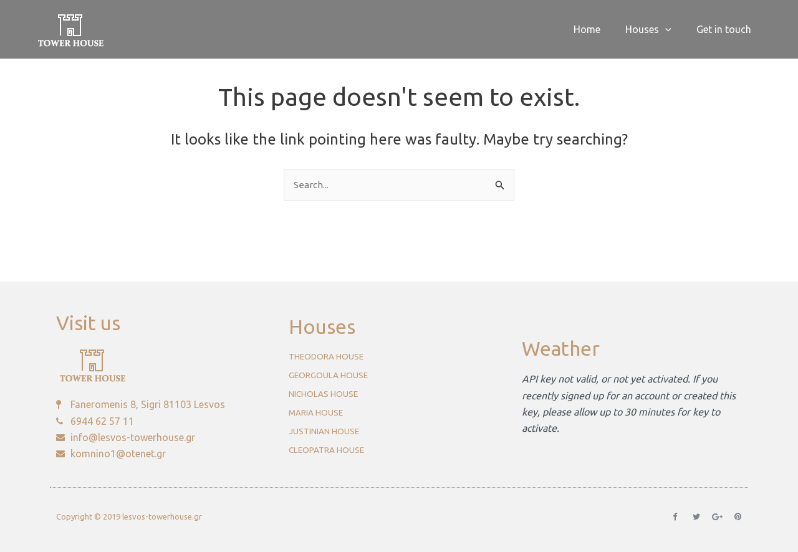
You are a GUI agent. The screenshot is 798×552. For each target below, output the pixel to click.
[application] (672, 29)
